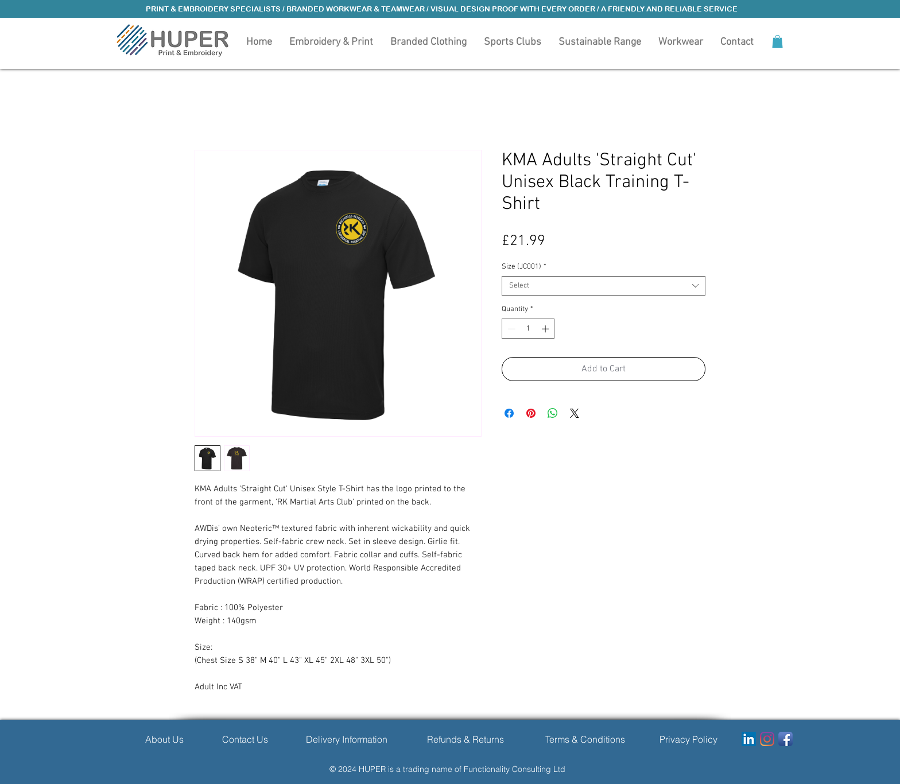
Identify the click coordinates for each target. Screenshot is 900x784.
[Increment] (546, 329)
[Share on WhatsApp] (553, 413)
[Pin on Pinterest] (531, 413)
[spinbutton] (528, 329)
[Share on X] (574, 413)
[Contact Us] (245, 739)
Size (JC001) (524, 266)
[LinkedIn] (749, 739)
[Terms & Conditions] (585, 739)
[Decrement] (510, 329)
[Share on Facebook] (509, 413)
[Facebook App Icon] (785, 739)
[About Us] (164, 739)
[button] (428, 41)
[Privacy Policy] (688, 739)
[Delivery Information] (346, 739)
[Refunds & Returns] (465, 739)
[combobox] (603, 286)
